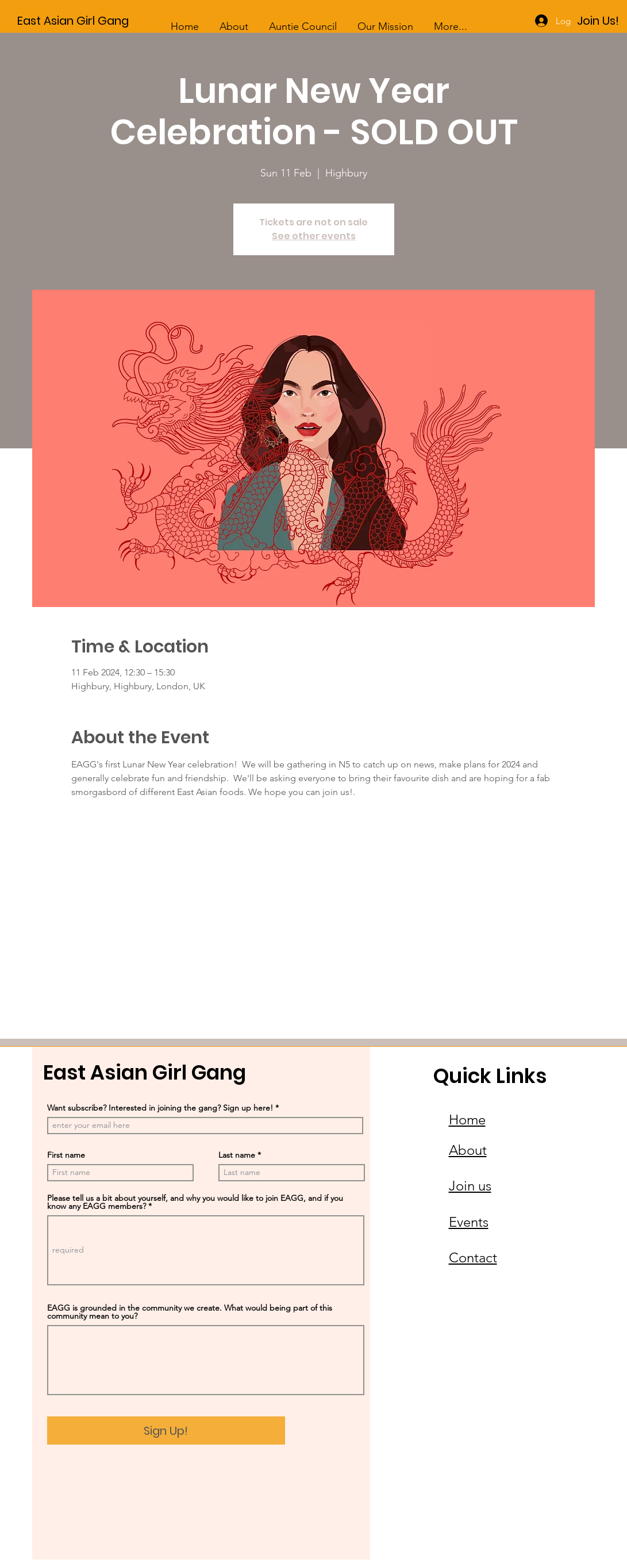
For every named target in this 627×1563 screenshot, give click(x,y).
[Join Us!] (598, 20)
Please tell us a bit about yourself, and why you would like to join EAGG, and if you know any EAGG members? (195, 1202)
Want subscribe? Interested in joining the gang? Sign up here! (160, 1108)
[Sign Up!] (166, 1430)
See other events (314, 236)
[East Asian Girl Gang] (91, 20)
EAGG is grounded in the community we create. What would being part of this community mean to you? (189, 1312)
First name (66, 1155)
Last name (236, 1155)
